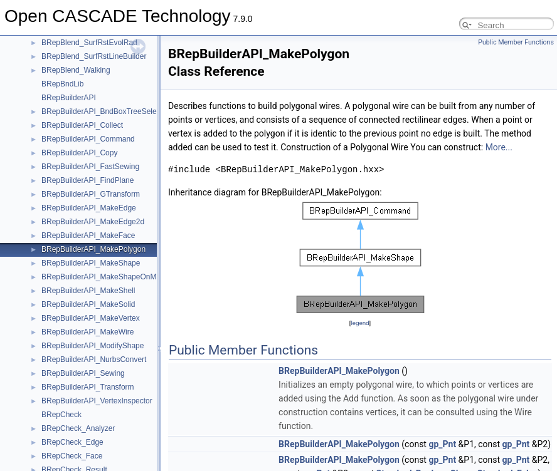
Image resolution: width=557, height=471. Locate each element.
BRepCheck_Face (71, 456)
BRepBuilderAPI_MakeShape (90, 263)
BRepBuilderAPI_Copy (79, 152)
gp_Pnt (442, 444)
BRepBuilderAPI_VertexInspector (96, 400)
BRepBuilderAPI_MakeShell (88, 290)
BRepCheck (61, 414)
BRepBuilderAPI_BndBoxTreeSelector (105, 111)
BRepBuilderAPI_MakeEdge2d (92, 221)
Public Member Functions (516, 42)
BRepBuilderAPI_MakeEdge (88, 208)
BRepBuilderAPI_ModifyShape (92, 345)
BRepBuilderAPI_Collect (82, 125)
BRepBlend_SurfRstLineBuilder (93, 56)
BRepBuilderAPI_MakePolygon (93, 249)
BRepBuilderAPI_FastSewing (90, 166)
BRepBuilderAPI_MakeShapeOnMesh (105, 276)
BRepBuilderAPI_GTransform (90, 194)
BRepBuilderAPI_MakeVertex (90, 318)
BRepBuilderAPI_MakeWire (87, 332)
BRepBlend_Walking (75, 70)
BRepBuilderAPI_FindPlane (87, 180)
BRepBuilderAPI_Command (88, 139)
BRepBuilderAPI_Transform (87, 387)
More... (498, 147)
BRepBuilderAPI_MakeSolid (88, 304)
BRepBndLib (62, 84)
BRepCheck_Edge (72, 442)
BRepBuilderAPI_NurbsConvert (93, 359)
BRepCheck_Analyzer (78, 428)
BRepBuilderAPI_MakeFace (88, 235)
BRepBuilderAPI (68, 97)
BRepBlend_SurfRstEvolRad (89, 42)
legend (360, 322)
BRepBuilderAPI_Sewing (83, 373)
